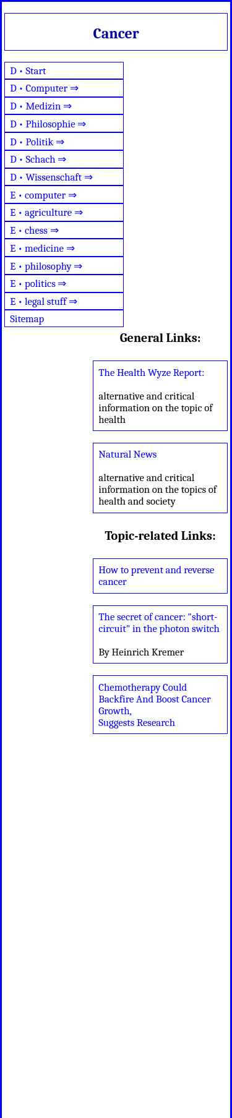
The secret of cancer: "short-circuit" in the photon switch (159, 622)
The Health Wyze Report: (151, 372)
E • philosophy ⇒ (46, 266)
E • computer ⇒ (43, 195)
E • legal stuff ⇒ (43, 301)
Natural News (127, 454)
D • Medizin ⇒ (41, 106)
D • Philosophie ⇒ (48, 124)
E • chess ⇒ (34, 230)
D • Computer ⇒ (44, 88)
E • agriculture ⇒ (46, 212)
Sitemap (27, 319)
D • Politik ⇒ (37, 142)
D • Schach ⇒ (38, 159)
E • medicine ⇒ (42, 248)
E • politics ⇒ (38, 283)
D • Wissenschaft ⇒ (51, 177)
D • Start (28, 71)
